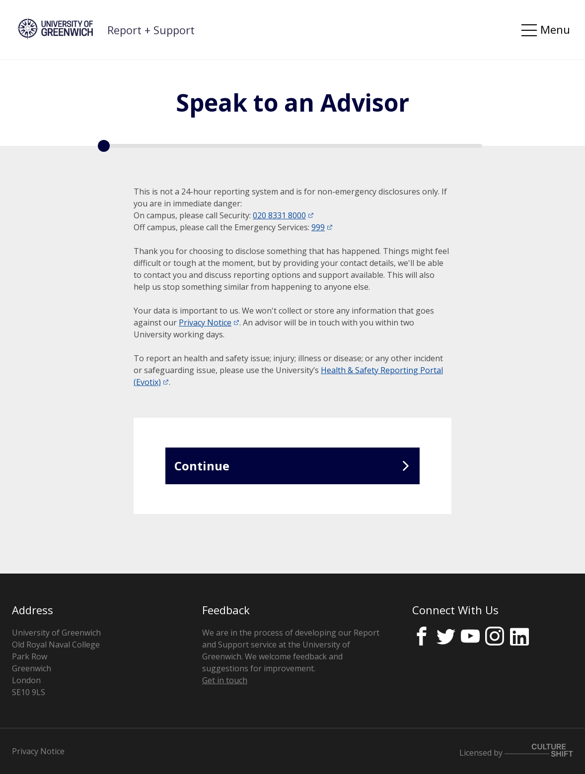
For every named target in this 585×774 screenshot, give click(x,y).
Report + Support (151, 29)
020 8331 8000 (279, 215)
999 (318, 227)
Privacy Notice (205, 322)
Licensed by (516, 751)
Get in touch (224, 680)
